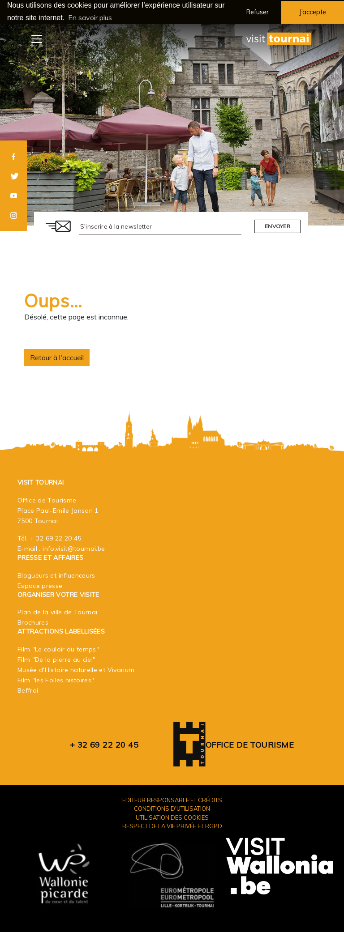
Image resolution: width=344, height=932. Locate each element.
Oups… (53, 300)
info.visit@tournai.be (74, 548)
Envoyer (277, 225)
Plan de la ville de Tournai (57, 612)
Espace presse (40, 585)
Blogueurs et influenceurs (56, 575)
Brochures (32, 622)
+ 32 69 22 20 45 (56, 538)
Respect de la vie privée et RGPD (172, 825)
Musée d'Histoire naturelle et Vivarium (75, 669)
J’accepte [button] (312, 12)
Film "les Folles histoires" (55, 680)
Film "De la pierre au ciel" (56, 659)
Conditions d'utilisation (172, 808)
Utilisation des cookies (172, 816)
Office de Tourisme (250, 744)
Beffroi (27, 690)
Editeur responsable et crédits (172, 799)
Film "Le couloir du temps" (58, 649)
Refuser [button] (257, 12)
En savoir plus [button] (90, 17)
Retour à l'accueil (57, 357)
